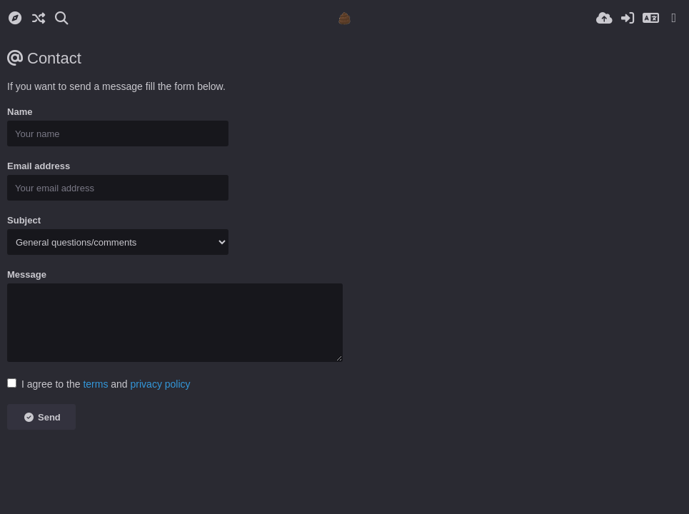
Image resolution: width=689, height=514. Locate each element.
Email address (38, 166)
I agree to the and (99, 384)
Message (26, 274)
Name (19, 111)
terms (95, 384)
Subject (24, 220)
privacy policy (161, 384)
